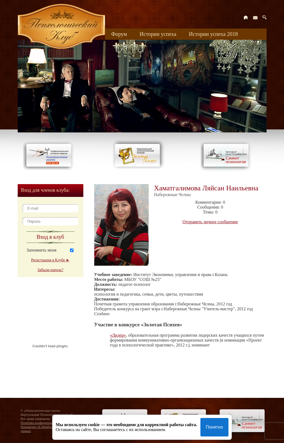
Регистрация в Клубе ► (50, 260)
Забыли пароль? (50, 270)
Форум (119, 34)
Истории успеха (157, 34)
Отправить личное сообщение (210, 221)
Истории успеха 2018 (213, 34)
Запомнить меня (42, 250)
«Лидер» (118, 335)
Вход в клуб (50, 237)
